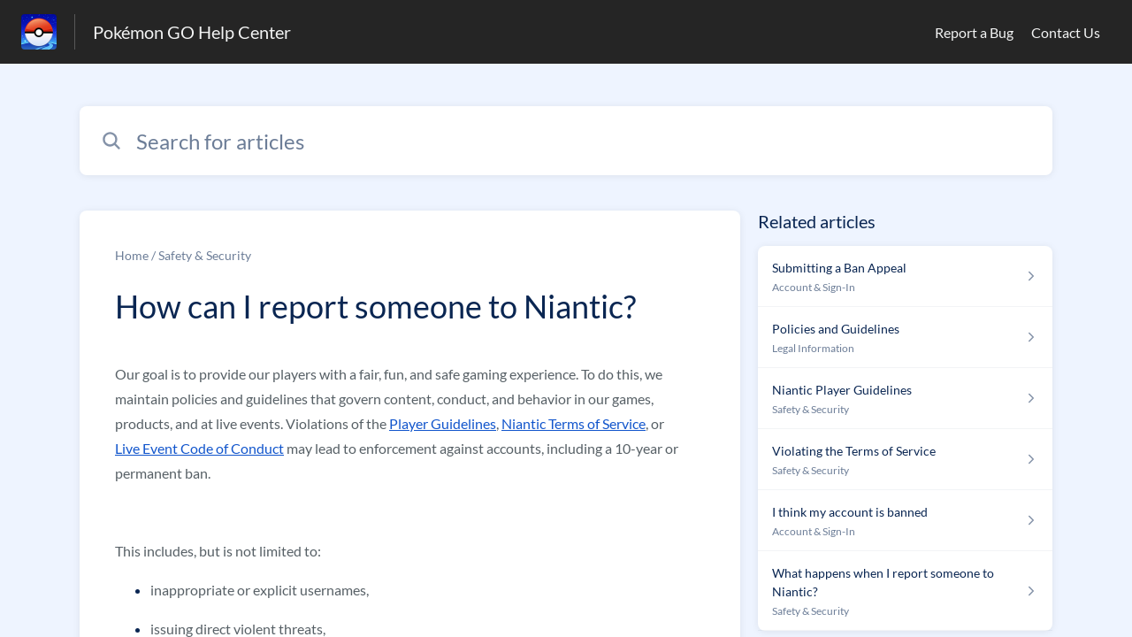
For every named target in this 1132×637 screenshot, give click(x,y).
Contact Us (1065, 32)
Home (132, 255)
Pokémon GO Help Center (192, 31)
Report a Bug (974, 32)
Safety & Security (204, 255)
